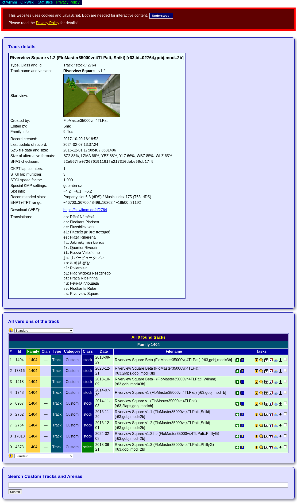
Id (19, 351)
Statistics (45, 2)
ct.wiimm (9, 2)
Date (104, 351)
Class (88, 351)
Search (15, 492)
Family (33, 351)
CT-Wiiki (27, 2)
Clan (46, 351)
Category (72, 351)
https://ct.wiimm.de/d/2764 (85, 210)
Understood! (161, 15)
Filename (174, 351)
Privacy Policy (47, 23)
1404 (33, 360)
